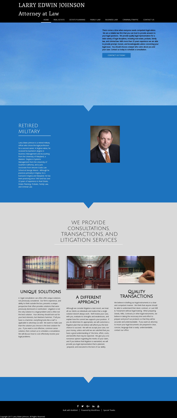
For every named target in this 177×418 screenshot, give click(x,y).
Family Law (95, 19)
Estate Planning (77, 19)
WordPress (95, 410)
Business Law (111, 19)
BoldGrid (74, 410)
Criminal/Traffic (130, 19)
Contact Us (148, 19)
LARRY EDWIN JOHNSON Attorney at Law (52, 10)
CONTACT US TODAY (116, 55)
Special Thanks (109, 410)
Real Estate (59, 19)
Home (46, 19)
